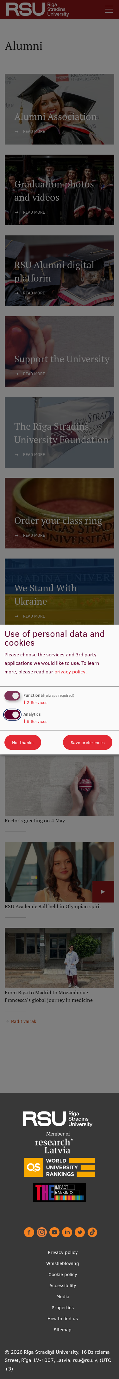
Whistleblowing (62, 1263)
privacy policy (69, 671)
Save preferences (88, 742)
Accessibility (62, 1285)
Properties (63, 1307)
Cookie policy (62, 1274)
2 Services (35, 702)
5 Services (35, 721)
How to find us (62, 1318)
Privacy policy (63, 1252)
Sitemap (63, 1329)
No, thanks (23, 742)
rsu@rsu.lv (85, 1360)
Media (62, 1296)
